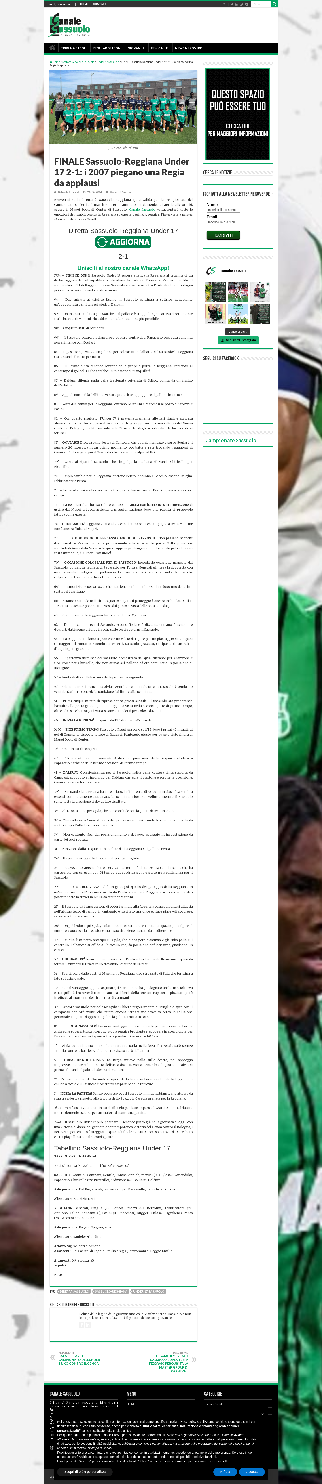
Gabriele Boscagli (68, 192)
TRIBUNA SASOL (73, 48)
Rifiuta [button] (225, 1472)
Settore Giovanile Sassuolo (78, 61)
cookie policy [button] (122, 1430)
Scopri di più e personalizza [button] (85, 1472)
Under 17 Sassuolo (108, 61)
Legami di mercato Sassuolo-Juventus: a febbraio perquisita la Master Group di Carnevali (165, 1362)
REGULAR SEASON (107, 48)
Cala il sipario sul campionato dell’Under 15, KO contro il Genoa (81, 1358)
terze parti (121, 1435)
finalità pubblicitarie (106, 1443)
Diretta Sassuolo (74, 1291)
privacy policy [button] (187, 1421)
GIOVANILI (136, 48)
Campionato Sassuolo (230, 440)
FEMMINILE (159, 48)
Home (55, 61)
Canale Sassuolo (142, 210)
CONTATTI (100, 4)
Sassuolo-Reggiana (111, 1291)
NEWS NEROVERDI (189, 48)
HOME (84, 4)
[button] (262, 1414)
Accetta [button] (252, 1472)
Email (212, 217)
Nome (212, 205)
